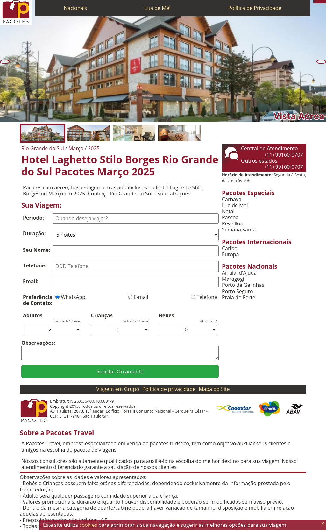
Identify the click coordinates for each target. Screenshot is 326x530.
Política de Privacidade (254, 7)
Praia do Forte (238, 297)
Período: (33, 217)
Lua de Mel (158, 7)
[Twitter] (321, 1)
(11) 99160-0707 (284, 154)
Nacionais (75, 7)
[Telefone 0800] (314, 1)
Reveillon (232, 224)
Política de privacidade (168, 388)
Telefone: (34, 265)
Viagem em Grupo (117, 388)
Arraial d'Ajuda (239, 273)
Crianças (102, 316)
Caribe (229, 248)
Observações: (38, 342)
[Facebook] (324, 1)
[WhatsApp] (318, 1)
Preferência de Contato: (37, 300)
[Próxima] (321, 62)
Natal (228, 211)
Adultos (32, 316)
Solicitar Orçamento (120, 371)
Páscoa (230, 218)
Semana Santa (239, 230)
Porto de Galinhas (243, 285)
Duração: (34, 233)
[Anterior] (5, 62)
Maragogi (233, 279)
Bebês (166, 316)
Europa (230, 254)
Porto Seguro (237, 291)
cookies (88, 524)
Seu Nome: (36, 249)
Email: (31, 281)
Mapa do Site (214, 388)
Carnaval (232, 199)
